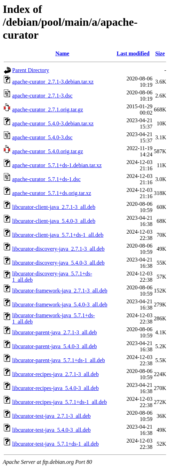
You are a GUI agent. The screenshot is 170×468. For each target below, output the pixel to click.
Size (160, 53)
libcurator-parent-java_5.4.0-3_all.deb (54, 346)
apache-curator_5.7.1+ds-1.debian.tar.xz (57, 165)
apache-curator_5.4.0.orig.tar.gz (47, 151)
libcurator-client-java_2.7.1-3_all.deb (53, 207)
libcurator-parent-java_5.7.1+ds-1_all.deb (58, 360)
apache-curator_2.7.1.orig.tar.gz (47, 109)
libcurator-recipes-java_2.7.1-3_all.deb (55, 374)
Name (62, 53)
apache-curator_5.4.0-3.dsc (42, 137)
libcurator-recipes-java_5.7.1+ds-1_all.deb (59, 402)
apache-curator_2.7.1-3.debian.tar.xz (53, 82)
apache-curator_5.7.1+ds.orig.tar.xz (51, 193)
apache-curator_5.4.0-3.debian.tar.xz (53, 123)
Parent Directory (30, 70)
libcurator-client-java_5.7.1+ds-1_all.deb (57, 235)
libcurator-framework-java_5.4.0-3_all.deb (59, 304)
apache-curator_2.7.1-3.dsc (42, 96)
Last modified (133, 53)
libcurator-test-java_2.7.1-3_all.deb (51, 416)
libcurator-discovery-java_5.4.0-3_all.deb (58, 263)
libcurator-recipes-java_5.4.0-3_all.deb (55, 388)
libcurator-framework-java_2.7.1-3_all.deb (59, 291)
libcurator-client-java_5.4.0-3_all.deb (53, 221)
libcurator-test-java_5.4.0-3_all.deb (51, 430)
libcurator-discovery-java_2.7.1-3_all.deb (58, 249)
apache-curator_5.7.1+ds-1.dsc (46, 179)
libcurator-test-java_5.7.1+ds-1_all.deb (55, 444)
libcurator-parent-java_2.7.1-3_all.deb (54, 332)
